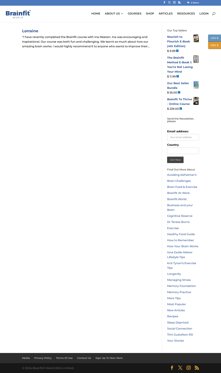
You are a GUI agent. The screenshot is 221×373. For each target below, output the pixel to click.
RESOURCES (186, 13)
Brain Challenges (179, 181)
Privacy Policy (43, 358)
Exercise (173, 228)
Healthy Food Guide (181, 234)
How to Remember (180, 240)
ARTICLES (166, 13)
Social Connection (179, 328)
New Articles (176, 310)
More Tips (174, 298)
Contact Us (84, 358)
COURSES (134, 13)
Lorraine (30, 31)
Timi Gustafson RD (180, 334)
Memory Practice (179, 292)
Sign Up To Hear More (109, 358)
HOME (95, 13)
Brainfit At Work (178, 193)
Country (173, 144)
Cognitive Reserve (180, 216)
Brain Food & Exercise (182, 187)
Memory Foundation (181, 286)
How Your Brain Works (182, 246)
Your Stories (175, 340)
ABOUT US (112, 13)
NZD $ (213, 45)
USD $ (213, 38)
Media (26, 358)
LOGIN (204, 13)
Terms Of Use (64, 358)
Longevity (174, 274)
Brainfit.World (176, 199)
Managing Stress (179, 280)
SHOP (150, 13)
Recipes (172, 316)
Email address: (178, 131)
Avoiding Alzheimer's (181, 174)
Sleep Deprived (178, 322)
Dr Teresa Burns (178, 222)
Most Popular (176, 304)
